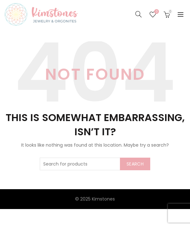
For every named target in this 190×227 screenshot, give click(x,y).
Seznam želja (156, 12)
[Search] (139, 14)
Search (135, 164)
